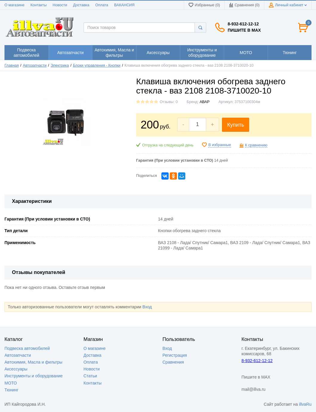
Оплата (101, 5)
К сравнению (256, 145)
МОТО (10, 383)
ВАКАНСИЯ (124, 5)
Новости (60, 5)
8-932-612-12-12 (243, 24)
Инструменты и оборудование (33, 375)
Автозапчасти (35, 65)
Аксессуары (15, 369)
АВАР (204, 102)
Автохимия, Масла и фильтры (33, 362)
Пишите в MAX (244, 30)
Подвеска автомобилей (27, 348)
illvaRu (305, 404)
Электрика (60, 65)
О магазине (14, 5)
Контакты (38, 5)
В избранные (219, 145)
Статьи (90, 375)
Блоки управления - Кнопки (96, 65)
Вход (147, 306)
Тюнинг (11, 390)
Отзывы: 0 (169, 102)
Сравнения (173, 362)
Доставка (81, 5)
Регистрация (175, 355)
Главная (11, 65)
